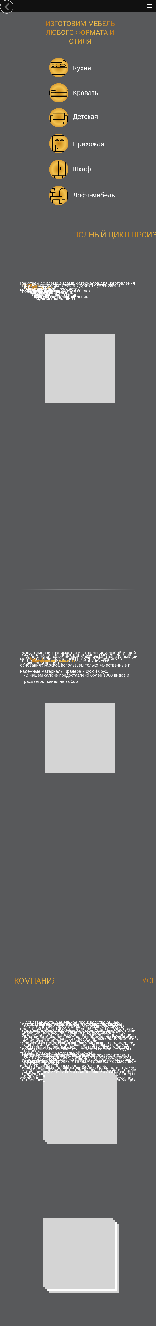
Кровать (85, 92)
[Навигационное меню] (149, 6)
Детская (85, 116)
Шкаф (82, 169)
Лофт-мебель (94, 195)
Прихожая (88, 144)
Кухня (82, 68)
